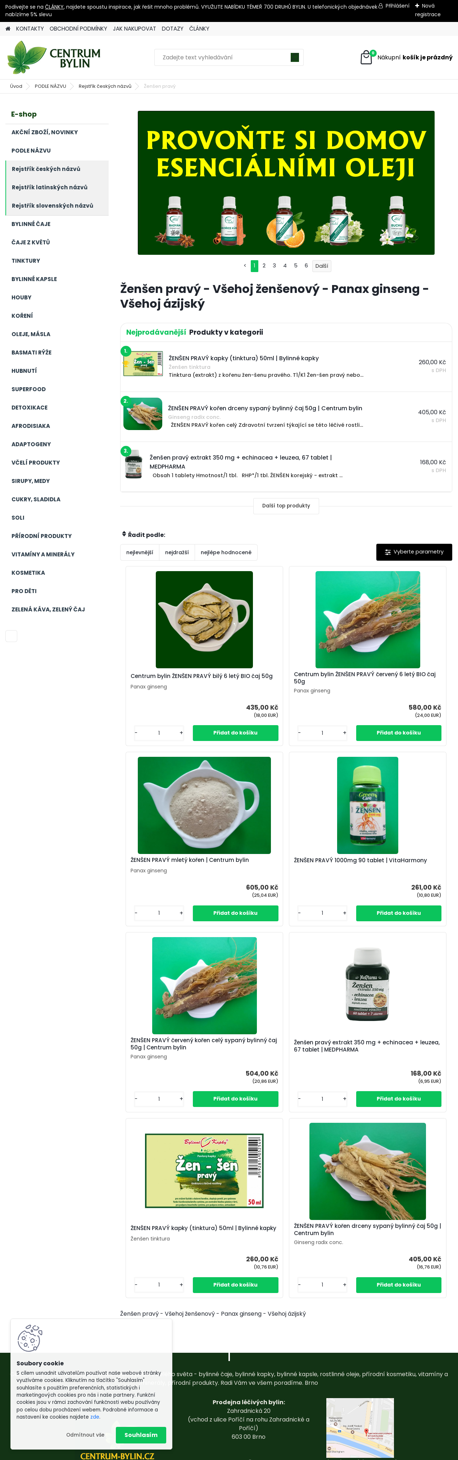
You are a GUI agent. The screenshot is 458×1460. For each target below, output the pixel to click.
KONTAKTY (30, 28)
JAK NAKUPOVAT (134, 28)
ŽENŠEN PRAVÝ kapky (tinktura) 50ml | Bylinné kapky (227, 1059)
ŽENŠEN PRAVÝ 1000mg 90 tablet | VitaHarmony (175, 868)
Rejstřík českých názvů (105, 86)
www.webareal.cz (258, 1453)
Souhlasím (141, 1435)
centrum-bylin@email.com (248, 1414)
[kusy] (144, 733)
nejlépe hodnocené (226, 552)
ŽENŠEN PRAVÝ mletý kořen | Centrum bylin (387, 678)
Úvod (16, 86)
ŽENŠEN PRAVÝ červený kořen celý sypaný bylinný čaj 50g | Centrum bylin (286, 867)
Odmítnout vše (85, 1435)
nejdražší (177, 552)
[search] (295, 60)
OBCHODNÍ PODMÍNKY (78, 28)
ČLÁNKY (54, 6)
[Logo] (54, 58)
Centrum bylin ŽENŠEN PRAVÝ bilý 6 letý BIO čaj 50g (174, 678)
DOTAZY (172, 28)
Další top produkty (286, 505)
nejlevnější (139, 552)
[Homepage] (7, 29)
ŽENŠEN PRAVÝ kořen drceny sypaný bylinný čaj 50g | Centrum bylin (341, 1060)
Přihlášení (397, 5)
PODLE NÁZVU (50, 86)
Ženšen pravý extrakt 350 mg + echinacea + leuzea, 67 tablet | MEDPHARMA (393, 870)
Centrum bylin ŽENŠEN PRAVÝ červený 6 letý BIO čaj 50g (279, 678)
